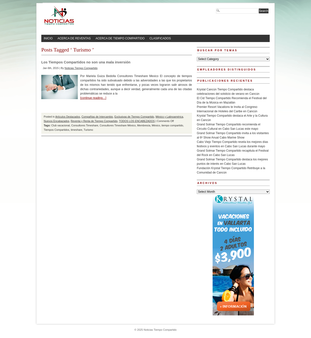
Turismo (88, 129)
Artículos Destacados (67, 116)
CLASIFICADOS (160, 38)
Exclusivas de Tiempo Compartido (134, 116)
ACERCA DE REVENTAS (74, 38)
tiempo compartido (172, 125)
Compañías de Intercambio (97, 116)
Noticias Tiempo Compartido (81, 68)
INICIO (48, 38)
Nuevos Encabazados (56, 121)
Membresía (143, 125)
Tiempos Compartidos (56, 129)
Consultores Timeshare (84, 125)
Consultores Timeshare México (118, 125)
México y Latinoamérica (169, 116)
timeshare (76, 129)
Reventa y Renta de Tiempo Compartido (94, 121)
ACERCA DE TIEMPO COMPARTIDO (120, 38)
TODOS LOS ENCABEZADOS (137, 121)
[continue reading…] (93, 98)
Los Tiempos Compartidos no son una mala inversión (85, 62)
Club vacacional (60, 125)
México (156, 125)
